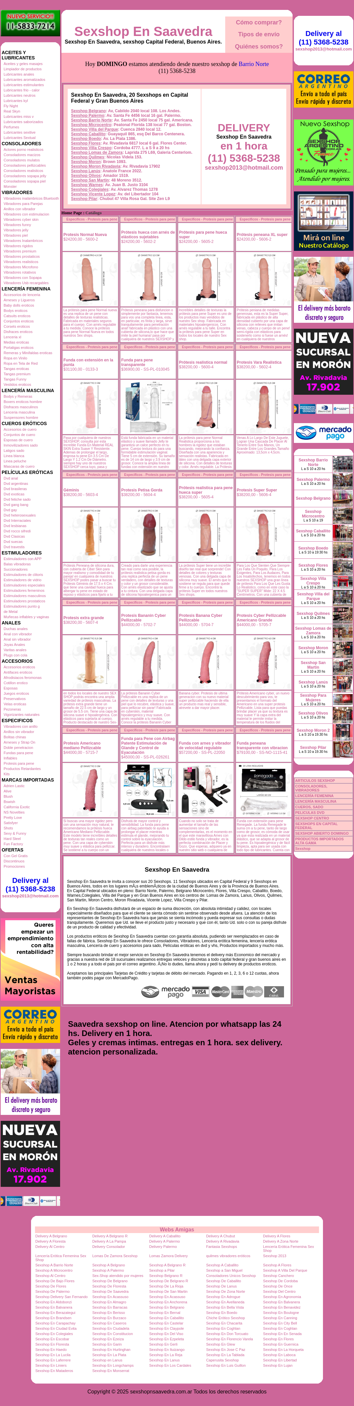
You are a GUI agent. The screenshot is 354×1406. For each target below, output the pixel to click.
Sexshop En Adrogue (223, 1297)
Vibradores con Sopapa (23, 278)
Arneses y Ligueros (19, 300)
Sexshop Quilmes (87, 157)
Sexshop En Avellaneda (225, 1302)
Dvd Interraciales (17, 520)
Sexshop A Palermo (108, 1270)
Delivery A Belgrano (51, 1236)
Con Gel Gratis (16, 856)
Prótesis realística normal (203, 362)
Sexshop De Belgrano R (168, 1281)
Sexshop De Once (278, 1286)
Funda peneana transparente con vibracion (262, 745)
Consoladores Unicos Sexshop (231, 1276)
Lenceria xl (12, 337)
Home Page (71, 213)
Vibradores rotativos (20, 272)
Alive (8, 791)
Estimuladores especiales (24, 585)
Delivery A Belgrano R (109, 1236)
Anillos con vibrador (19, 209)
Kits (7, 774)
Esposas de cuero (18, 440)
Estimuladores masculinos (25, 596)
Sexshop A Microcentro (54, 1270)
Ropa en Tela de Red (21, 363)
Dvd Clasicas (14, 536)
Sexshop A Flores (277, 1265)
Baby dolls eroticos (19, 305)
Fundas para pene (18, 753)
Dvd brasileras (15, 489)
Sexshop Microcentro (91, 124)
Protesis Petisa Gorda (141, 490)
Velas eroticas (15, 704)
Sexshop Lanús (85, 171)
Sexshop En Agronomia (282, 1297)
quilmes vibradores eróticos (228, 1256)
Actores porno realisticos (23, 149)
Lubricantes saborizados (23, 122)
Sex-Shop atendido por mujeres (117, 1276)
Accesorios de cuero (20, 429)
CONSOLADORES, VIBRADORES (311, 788)
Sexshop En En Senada (282, 1334)
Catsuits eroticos (17, 316)
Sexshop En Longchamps (112, 1365)
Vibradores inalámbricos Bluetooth (31, 198)
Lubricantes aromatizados (24, 80)
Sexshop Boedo (86, 138)
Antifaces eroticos (18, 672)
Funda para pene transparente (137, 362)
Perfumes (11, 127)
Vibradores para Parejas (23, 204)
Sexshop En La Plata (109, 1355)
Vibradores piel (16, 235)
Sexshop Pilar (84, 198)
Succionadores (16, 569)
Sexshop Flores (85, 143)
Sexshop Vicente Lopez (93, 194)
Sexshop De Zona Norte (225, 1291)
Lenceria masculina (19, 412)
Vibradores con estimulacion (26, 214)
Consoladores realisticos (23, 171)
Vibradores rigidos (18, 246)
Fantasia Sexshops (221, 1247)
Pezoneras (12, 709)
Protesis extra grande (83, 618)
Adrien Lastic (14, 786)
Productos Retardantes (22, 769)
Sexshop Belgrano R (166, 1276)
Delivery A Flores (277, 1236)
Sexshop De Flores (50, 1286)
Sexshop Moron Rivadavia (95, 166)
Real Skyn (12, 111)
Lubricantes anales (19, 74)
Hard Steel (12, 839)
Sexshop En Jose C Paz (225, 1350)
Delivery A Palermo (164, 1241)
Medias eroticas (16, 342)
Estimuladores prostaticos (24, 601)
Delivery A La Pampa (109, 1241)
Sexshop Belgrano (88, 111)
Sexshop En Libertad (280, 1360)
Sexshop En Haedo (51, 1350)
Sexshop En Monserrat (110, 1371)
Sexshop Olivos (86, 175)
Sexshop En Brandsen (53, 1318)
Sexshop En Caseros (109, 1323)
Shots (8, 828)
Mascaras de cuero (19, 466)
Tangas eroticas (16, 369)
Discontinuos (14, 861)
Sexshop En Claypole (166, 1328)
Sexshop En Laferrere (53, 1360)
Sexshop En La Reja (165, 1355)
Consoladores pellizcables (25, 165)
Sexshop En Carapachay (55, 1323)
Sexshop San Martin (90, 180)
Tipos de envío (259, 34)
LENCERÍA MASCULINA (315, 801)
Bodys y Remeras (18, 396)
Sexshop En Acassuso (110, 1297)
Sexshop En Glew (220, 1344)
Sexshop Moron (86, 161)
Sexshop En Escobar (52, 1339)
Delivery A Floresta (50, 1241)
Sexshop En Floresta (52, 1344)
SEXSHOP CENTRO (312, 818)
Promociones (14, 866)
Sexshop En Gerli (163, 1344)
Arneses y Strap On (19, 742)
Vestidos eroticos (17, 384)
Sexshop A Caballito (222, 1265)
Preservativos (15, 699)
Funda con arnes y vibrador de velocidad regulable (205, 745)
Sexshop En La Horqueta (283, 1350)
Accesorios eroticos (19, 667)
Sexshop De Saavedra (110, 1291)
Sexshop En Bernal (164, 1313)
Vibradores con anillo (21, 726)
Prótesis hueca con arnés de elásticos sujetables (148, 234)
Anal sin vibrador (17, 639)
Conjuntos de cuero (19, 435)
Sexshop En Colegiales (54, 1334)
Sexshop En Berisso (108, 1313)
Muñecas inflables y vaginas (26, 617)
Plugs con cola (15, 655)
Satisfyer (11, 823)
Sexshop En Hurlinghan (111, 1350)
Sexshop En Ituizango (167, 1350)
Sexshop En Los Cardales (170, 1365)
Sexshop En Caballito (166, 1318)
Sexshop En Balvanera (281, 1302)
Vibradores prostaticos (22, 256)
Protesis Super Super (257, 490)
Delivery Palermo (163, 1247)
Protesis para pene (19, 763)
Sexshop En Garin (107, 1344)
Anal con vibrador (18, 634)
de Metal (11, 612)
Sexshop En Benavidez (282, 1307)
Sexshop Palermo (87, 115)
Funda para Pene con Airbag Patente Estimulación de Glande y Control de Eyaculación (148, 745)
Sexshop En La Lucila (52, 1355)
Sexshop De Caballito (223, 1281)
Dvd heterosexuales (20, 515)
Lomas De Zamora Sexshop (114, 1256)
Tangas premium (17, 374)
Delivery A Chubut (220, 1236)
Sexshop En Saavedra (143, 31)
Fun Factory (13, 844)
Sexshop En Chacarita (224, 1323)
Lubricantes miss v (19, 116)
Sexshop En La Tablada (225, 1355)
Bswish (9, 802)
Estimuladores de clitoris (23, 575)
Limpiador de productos (23, 69)
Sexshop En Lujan (278, 1365)
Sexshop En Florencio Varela (229, 1339)
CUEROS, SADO (309, 807)
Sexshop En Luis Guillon (226, 1365)
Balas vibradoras (17, 564)
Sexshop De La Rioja (166, 1286)
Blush (8, 796)
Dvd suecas (13, 542)
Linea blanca (14, 456)
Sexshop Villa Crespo (91, 148)
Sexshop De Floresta (109, 1286)
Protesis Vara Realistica (259, 362)
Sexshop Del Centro (279, 1291)
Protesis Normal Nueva (85, 234)
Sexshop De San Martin (168, 1291)
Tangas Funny (15, 379)
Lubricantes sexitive (20, 132)
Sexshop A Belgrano (108, 1265)
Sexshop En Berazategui (55, 1313)
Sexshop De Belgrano (109, 1281)
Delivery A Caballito (165, 1236)
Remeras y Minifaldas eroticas (28, 353)
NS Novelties (14, 812)
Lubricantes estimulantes (24, 85)
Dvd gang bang (16, 505)
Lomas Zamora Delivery (168, 1256)
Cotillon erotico (16, 683)
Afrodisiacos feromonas (23, 678)
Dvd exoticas (14, 494)
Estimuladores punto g (22, 606)
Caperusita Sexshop (222, 1360)
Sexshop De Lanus (221, 1286)
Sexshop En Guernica (281, 1344)
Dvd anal (11, 478)
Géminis (71, 490)
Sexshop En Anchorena (168, 1302)
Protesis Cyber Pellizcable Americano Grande (261, 617)
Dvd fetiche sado (17, 499)
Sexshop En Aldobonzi (53, 1302)
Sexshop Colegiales (89, 189)
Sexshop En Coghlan (223, 1328)
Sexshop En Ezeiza (108, 1339)
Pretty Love (13, 818)
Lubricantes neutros (20, 95)
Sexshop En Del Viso (166, 1334)
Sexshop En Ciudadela (110, 1328)
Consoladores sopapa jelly (25, 176)
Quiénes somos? (259, 46)
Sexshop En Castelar (166, 1323)
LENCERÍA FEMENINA (314, 796)
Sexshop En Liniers (51, 1365)
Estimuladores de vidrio (22, 580)
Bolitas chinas (15, 737)
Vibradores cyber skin (21, 219)
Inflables (10, 758)
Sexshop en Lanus (107, 1360)
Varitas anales (15, 650)
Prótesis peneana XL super (262, 234)
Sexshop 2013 (274, 1256)
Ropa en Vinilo (15, 358)
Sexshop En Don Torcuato (227, 1334)
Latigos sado (14, 450)
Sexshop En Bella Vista (225, 1307)
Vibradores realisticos (21, 262)
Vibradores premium (20, 251)
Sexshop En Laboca (279, 1355)
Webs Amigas (177, 1229)
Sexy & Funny (15, 833)
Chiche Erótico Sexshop (225, 1318)
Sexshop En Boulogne (281, 1313)
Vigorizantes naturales (22, 715)
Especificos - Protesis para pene (91, 219)
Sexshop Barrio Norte (91, 120)
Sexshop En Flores (278, 1339)
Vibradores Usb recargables (26, 283)
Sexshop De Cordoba (280, 1281)
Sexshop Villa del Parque (94, 129)
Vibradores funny (17, 225)
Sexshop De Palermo (52, 1291)
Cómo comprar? (259, 22)
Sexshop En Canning (280, 1318)
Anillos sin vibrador (19, 732)
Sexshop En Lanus (164, 1360)
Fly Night (11, 106)
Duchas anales (16, 629)
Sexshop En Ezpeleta (166, 1339)
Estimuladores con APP (23, 559)
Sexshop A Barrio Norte (54, 1265)
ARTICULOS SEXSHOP (315, 781)
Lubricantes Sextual (20, 138)
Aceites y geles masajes (23, 64)
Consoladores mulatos (22, 160)
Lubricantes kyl (16, 101)
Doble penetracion (18, 748)
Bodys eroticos (15, 311)
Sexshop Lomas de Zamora (97, 152)
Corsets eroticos (17, 326)
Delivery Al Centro (49, 1247)
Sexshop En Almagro (109, 1302)
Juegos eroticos (16, 693)
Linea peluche (15, 461)
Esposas (11, 688)
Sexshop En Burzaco (109, 1318)
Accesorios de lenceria (22, 295)
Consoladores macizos (22, 155)
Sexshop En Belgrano (166, 1307)
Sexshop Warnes (87, 185)
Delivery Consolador (108, 1247)
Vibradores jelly (16, 230)
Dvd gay (10, 510)
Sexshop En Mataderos (54, 1371)
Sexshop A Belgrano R (167, 1265)
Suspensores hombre (21, 417)
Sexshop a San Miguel (224, 1270)
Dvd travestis (14, 547)
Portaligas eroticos (19, 348)
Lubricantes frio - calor (22, 90)
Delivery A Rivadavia (222, 1241)
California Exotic (17, 807)
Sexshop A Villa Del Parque (285, 1270)
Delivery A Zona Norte (281, 1241)
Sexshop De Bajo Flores (55, 1281)
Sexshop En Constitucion (112, 1334)
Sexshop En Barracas (109, 1307)
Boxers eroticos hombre (23, 402)
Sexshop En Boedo (221, 1313)
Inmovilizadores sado (21, 445)
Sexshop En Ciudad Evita (56, 1328)
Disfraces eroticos (18, 332)
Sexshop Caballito (88, 134)
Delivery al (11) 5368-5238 (30, 884)
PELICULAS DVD (310, 813)
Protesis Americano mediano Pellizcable (82, 745)
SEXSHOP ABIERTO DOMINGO (322, 833)
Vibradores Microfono (21, 267)
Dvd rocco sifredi (17, 531)
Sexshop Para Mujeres (313, 697)
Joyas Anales (14, 645)
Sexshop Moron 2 (313, 730)
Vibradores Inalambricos (23, 241)
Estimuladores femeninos (24, 590)
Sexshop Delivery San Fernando (61, 1297)
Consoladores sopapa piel (25, 181)
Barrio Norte (254, 64)
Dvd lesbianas (15, 526)
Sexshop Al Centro (50, 1276)
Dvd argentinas (16, 483)
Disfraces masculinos (21, 407)
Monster (10, 186)
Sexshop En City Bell (280, 1323)
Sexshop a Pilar (162, 1270)
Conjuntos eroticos (19, 321)
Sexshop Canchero (278, 1276)
